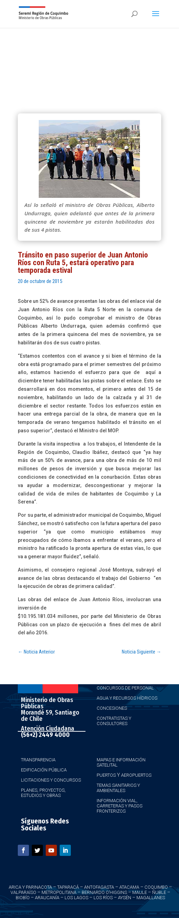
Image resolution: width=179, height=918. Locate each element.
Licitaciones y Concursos (51, 780)
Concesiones (112, 708)
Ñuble (159, 892)
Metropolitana (59, 892)
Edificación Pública (44, 770)
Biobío (23, 897)
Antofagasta (99, 887)
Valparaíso (23, 892)
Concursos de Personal (125, 688)
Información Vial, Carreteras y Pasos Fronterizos (119, 806)
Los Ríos (103, 897)
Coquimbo (156, 887)
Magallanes (150, 897)
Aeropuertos (136, 775)
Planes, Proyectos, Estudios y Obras (43, 793)
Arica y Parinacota (30, 887)
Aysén (124, 897)
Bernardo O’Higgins (104, 892)
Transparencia (38, 759)
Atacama (129, 887)
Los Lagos (76, 897)
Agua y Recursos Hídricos (127, 698)
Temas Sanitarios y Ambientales (118, 788)
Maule (139, 892)
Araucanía (47, 897)
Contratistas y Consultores (114, 721)
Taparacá (68, 887)
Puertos (106, 775)
